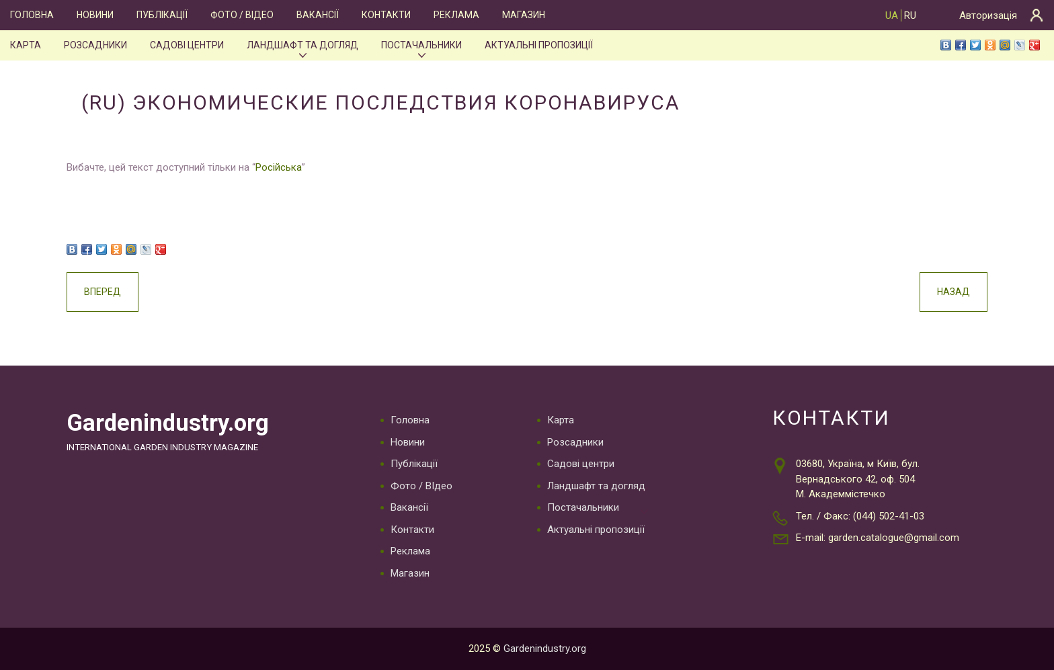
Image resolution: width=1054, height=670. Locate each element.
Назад (953, 291)
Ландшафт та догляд (302, 45)
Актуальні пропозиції (539, 45)
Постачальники (421, 45)
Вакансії (317, 14)
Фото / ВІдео (242, 14)
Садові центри (187, 45)
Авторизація (988, 15)
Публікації (162, 14)
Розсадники (95, 45)
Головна (32, 14)
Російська (278, 167)
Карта (25, 45)
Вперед (102, 291)
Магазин (523, 14)
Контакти (386, 14)
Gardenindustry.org (168, 422)
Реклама (456, 14)
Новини (95, 14)
